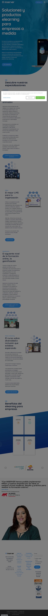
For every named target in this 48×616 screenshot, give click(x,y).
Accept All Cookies (40, 97)
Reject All (30, 97)
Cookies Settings (6, 97)
